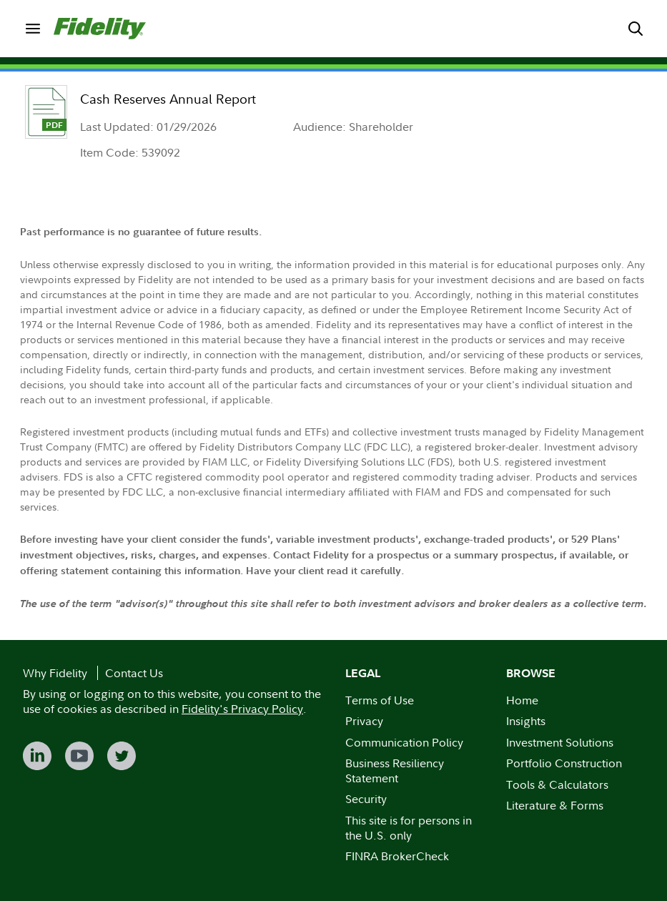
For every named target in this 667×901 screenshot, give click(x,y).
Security (366, 799)
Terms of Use (379, 700)
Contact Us (134, 673)
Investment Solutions (559, 742)
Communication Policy (404, 742)
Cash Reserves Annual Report (168, 99)
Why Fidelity (55, 673)
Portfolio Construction (564, 763)
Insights (525, 721)
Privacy (364, 721)
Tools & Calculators (557, 784)
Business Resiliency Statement (394, 770)
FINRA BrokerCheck (397, 856)
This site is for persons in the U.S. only (408, 827)
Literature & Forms (554, 805)
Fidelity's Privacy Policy (242, 709)
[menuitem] (32, 28)
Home (522, 700)
